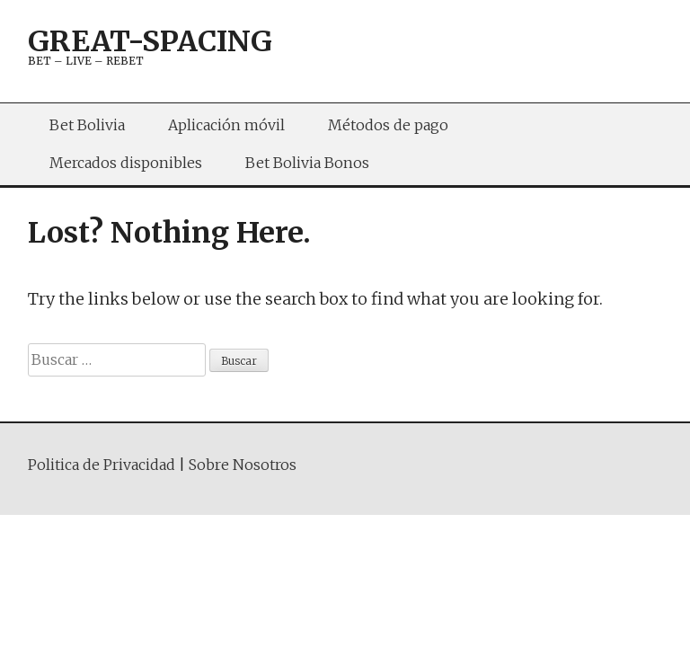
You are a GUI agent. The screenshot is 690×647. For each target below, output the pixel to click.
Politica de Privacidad (101, 465)
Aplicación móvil (226, 125)
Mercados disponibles (125, 163)
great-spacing (150, 41)
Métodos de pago (388, 125)
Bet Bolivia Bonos (307, 163)
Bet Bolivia (87, 125)
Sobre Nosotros (242, 465)
